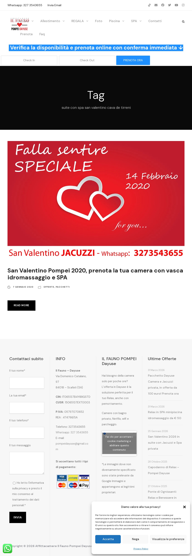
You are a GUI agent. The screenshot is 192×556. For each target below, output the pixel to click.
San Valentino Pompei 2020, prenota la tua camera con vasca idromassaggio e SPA (95, 274)
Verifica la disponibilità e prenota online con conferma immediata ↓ (96, 47)
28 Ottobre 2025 (157, 461)
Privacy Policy (141, 548)
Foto (98, 21)
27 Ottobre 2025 (157, 486)
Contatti (155, 21)
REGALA (77, 21)
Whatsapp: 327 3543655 (25, 5)
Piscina (114, 21)
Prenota (26, 34)
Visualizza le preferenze (168, 539)
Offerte (49, 287)
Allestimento (50, 21)
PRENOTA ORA (133, 60)
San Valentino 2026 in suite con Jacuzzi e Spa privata (165, 443)
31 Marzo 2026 (156, 370)
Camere (23, 21)
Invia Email (54, 5)
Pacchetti (63, 287)
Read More (21, 305)
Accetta (108, 539)
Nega (135, 539)
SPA (134, 21)
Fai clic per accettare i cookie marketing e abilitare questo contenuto (119, 443)
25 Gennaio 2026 (158, 431)
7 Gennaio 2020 (23, 287)
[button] (184, 507)
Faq (42, 34)
